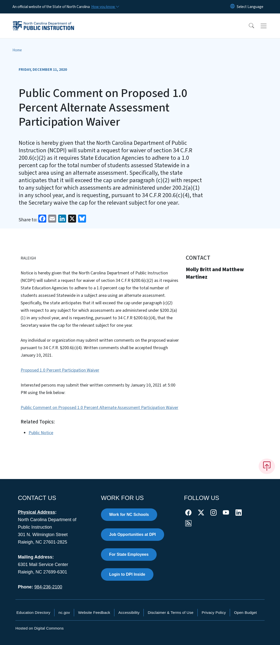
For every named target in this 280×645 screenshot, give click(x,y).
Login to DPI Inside (127, 574)
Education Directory (33, 612)
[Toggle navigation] (268, 26)
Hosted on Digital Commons (39, 628)
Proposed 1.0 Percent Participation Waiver (60, 370)
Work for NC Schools (129, 514)
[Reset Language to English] (232, 6)
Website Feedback (94, 612)
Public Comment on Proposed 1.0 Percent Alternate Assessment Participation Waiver (99, 407)
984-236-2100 (48, 586)
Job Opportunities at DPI (132, 534)
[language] (250, 6)
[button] (248, 26)
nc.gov (64, 612)
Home (17, 50)
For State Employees (128, 554)
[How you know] (105, 6)
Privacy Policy (214, 612)
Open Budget (245, 612)
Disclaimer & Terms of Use (170, 612)
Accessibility (129, 612)
